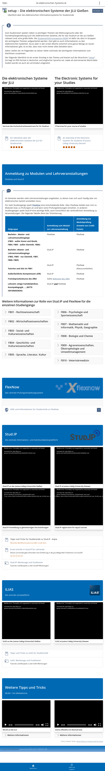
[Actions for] (97, 11)
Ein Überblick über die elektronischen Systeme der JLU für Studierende (26, 141)
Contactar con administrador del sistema (29, 752)
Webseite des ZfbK (61, 278)
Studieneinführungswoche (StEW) (53, 38)
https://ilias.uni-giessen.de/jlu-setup (89, 741)
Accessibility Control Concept (59, 752)
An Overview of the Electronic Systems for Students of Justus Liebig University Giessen (77, 141)
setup (91, 57)
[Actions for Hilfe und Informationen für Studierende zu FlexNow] (99, 410)
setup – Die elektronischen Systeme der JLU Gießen (51, 3)
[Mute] (42, 724)
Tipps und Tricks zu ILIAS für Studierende (29, 653)
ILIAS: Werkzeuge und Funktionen (25, 660)
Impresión (8, 752)
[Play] (5, 724)
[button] (26, 735)
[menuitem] (33, 767)
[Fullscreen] (47, 724)
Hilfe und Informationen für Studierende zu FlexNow (34, 409)
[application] (26, 105)
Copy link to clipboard (10, 749)
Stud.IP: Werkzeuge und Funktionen (26, 562)
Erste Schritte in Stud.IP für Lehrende (27, 549)
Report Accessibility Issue (82, 752)
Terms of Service (8, 755)
